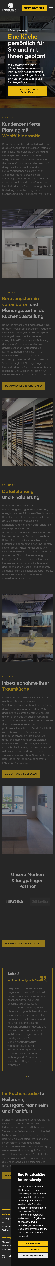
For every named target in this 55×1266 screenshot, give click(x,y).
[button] (26, 1076)
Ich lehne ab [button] (33, 1249)
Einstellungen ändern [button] (33, 1255)
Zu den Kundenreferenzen (21, 773)
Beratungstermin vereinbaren (27, 90)
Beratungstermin (34, 8)
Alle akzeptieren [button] (33, 1243)
